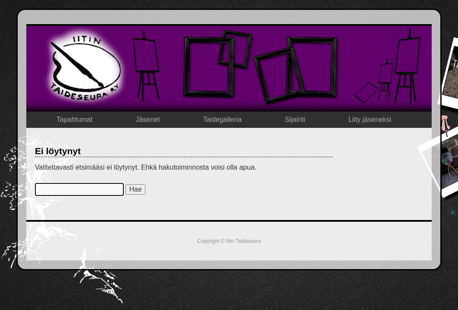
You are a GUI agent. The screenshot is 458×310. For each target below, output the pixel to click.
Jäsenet (148, 119)
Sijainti (295, 119)
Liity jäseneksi (370, 119)
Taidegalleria (222, 119)
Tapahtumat (74, 119)
